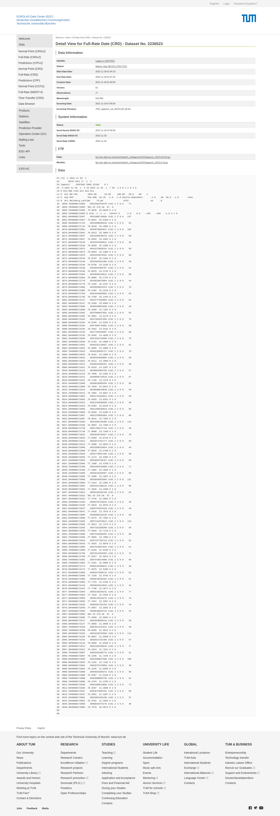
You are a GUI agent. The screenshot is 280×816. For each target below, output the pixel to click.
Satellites (24, 122)
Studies (108, 744)
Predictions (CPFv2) (30, 63)
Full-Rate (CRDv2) (29, 57)
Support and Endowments (240, 772)
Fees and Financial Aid (115, 783)
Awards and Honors (28, 777)
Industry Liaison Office (238, 762)
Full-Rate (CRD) (28, 74)
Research (69, 744)
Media (45, 808)
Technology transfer (237, 757)
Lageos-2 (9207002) (105, 61)
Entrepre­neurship (235, 752)
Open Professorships (73, 793)
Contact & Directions (29, 798)
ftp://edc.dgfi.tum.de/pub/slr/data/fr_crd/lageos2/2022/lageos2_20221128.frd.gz (132, 157)
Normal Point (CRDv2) (32, 51)
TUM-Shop (149, 793)
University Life (156, 744)
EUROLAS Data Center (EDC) (35, 16)
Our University (25, 752)
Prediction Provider (30, 128)
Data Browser (26, 103)
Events (147, 772)
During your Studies (114, 788)
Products (24, 110)
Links (22, 157)
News (20, 757)
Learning (107, 757)
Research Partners (72, 772)
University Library (27, 772)
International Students (115, 767)
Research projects (72, 767)
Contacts (107, 803)
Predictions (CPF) (29, 80)
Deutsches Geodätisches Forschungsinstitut (43, 20)
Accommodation (152, 757)
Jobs (19, 808)
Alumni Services (152, 783)
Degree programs (112, 762)
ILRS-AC (24, 168)
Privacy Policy (24, 728)
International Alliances (197, 772)
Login (226, 3)
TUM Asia (190, 757)
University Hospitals (28, 783)
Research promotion (73, 777)
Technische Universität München (36, 23)
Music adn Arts (152, 767)
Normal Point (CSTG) (31, 86)
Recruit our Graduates (238, 767)
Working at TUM (26, 788)
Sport (146, 762)
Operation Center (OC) (32, 133)
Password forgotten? (245, 3)
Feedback (32, 808)
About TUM (26, 744)
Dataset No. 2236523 (101, 38)
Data (22, 44)
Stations (24, 116)
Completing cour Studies (116, 793)
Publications (24, 762)
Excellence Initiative (73, 762)
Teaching (107, 752)
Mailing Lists (26, 139)
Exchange (190, 767)
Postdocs (66, 788)
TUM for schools (153, 788)
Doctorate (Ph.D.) (71, 783)
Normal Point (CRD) (30, 68)
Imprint (41, 728)
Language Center (194, 777)
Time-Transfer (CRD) (31, 97)
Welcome (24, 38)
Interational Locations (197, 752)
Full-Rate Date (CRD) (81, 38)
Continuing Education (115, 798)
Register (214, 3)
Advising (107, 772)
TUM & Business (238, 744)
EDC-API (24, 151)
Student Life (150, 752)
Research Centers (72, 757)
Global (190, 744)
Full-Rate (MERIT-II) (30, 92)
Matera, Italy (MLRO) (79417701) (111, 66)
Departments (24, 767)
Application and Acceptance (118, 777)
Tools (22, 145)
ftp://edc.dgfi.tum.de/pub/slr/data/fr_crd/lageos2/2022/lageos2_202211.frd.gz (131, 162)
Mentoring (149, 777)
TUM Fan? (23, 793)
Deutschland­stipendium (239, 777)
